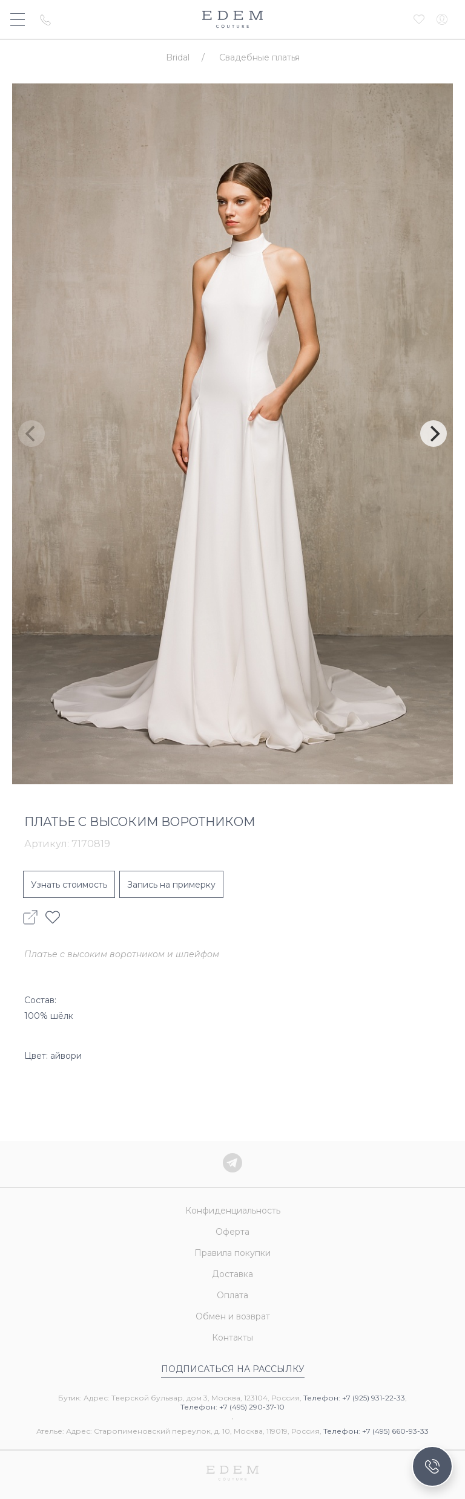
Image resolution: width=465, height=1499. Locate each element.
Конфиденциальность (232, 1210)
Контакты (232, 1337)
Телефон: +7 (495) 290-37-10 (232, 1406)
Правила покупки (232, 1252)
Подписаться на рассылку (233, 1369)
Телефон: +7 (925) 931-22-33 (354, 1397)
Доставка (232, 1274)
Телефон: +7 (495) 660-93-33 (376, 1431)
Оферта (232, 1231)
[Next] (433, 433)
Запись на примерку (171, 884)
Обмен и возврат (233, 1316)
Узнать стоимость (69, 884)
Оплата (232, 1295)
